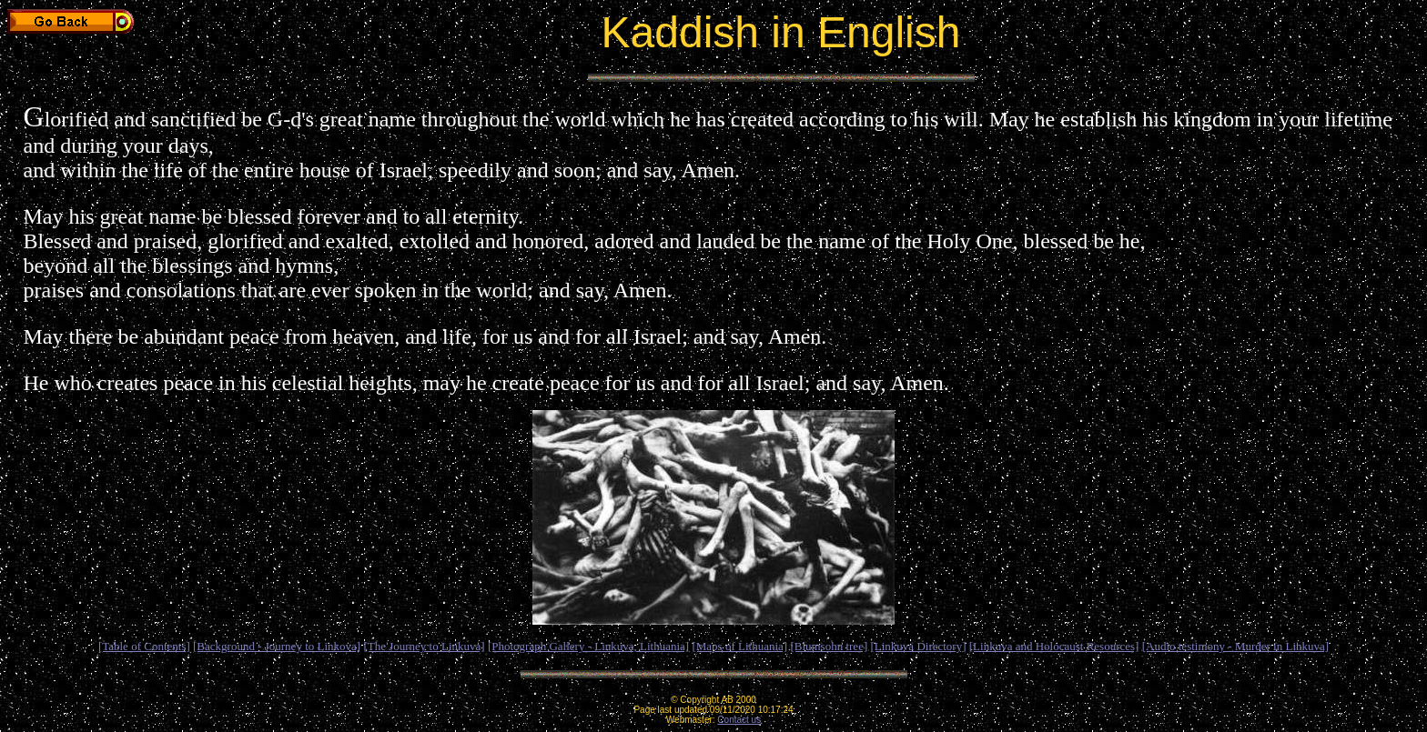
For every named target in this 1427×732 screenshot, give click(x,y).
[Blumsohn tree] (828, 646)
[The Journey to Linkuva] (423, 646)
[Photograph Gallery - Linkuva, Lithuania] (588, 646)
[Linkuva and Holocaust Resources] (1054, 646)
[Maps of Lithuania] (739, 646)
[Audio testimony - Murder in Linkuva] (1235, 646)
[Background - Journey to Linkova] (276, 646)
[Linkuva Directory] (918, 646)
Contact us (739, 720)
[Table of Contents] (144, 646)
